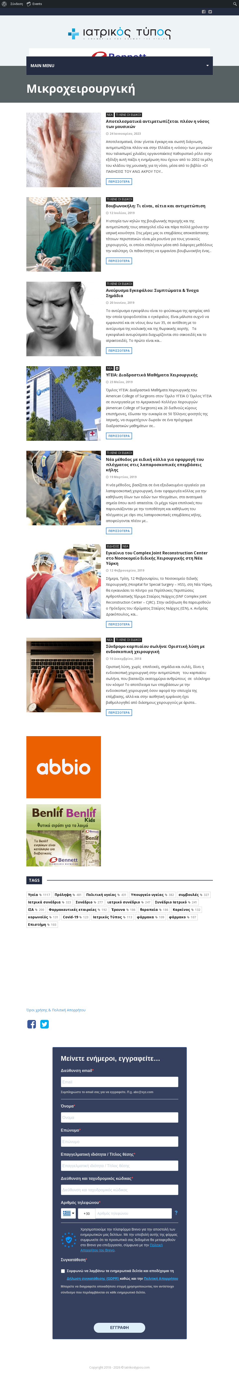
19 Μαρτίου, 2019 (123, 477)
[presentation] (99, 1309)
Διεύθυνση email (76, 1070)
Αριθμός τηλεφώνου (80, 1202)
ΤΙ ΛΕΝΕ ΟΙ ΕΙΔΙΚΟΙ (128, 115)
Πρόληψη (68, 894)
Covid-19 (75, 917)
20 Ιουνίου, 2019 (122, 303)
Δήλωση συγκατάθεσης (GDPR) (93, 1279)
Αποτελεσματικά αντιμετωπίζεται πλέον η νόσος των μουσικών (157, 124)
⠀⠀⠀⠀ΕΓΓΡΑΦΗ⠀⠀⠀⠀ (119, 1328)
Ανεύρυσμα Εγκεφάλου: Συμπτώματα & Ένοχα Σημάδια (152, 293)
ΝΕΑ (110, 115)
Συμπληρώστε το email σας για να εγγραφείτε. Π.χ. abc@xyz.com (107, 1092)
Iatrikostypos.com (119, 954)
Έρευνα (123, 909)
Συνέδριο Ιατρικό (176, 902)
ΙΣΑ (36, 909)
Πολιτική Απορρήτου (161, 1279)
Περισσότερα (119, 181)
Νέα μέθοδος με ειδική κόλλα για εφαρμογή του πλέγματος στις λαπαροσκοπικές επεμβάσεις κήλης (155, 465)
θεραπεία (154, 909)
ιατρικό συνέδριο (128, 902)
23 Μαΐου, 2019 (121, 382)
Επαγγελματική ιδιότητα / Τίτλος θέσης (97, 1154)
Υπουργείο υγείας (152, 894)
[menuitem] (4, 4)
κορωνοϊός (43, 917)
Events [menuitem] (34, 3)
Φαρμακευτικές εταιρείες (78, 909)
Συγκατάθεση (73, 1260)
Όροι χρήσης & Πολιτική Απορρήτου (56, 1010)
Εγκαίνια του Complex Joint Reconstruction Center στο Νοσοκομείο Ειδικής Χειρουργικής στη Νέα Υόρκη (157, 558)
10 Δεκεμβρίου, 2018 (125, 659)
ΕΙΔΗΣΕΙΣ (113, 546)
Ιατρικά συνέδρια (49, 902)
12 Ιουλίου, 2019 (122, 213)
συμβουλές (194, 894)
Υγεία (39, 894)
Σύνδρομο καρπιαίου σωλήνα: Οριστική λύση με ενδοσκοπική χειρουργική (155, 649)
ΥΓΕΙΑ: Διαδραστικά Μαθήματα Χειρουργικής (152, 375)
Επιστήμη (42, 924)
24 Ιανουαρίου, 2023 (125, 134)
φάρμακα (150, 917)
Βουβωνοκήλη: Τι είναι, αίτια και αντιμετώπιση (155, 206)
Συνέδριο (89, 902)
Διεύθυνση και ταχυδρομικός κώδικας (96, 1178)
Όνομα (67, 1106)
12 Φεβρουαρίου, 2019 (127, 570)
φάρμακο (182, 917)
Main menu (42, 65)
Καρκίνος (186, 909)
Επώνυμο (70, 1130)
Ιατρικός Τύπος (112, 917)
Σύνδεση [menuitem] (16, 4)
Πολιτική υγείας (106, 894)
